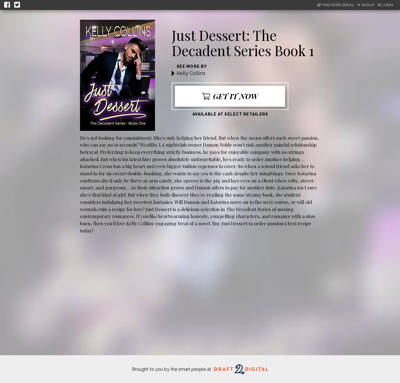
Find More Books (335, 5)
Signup (365, 5)
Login (385, 5)
